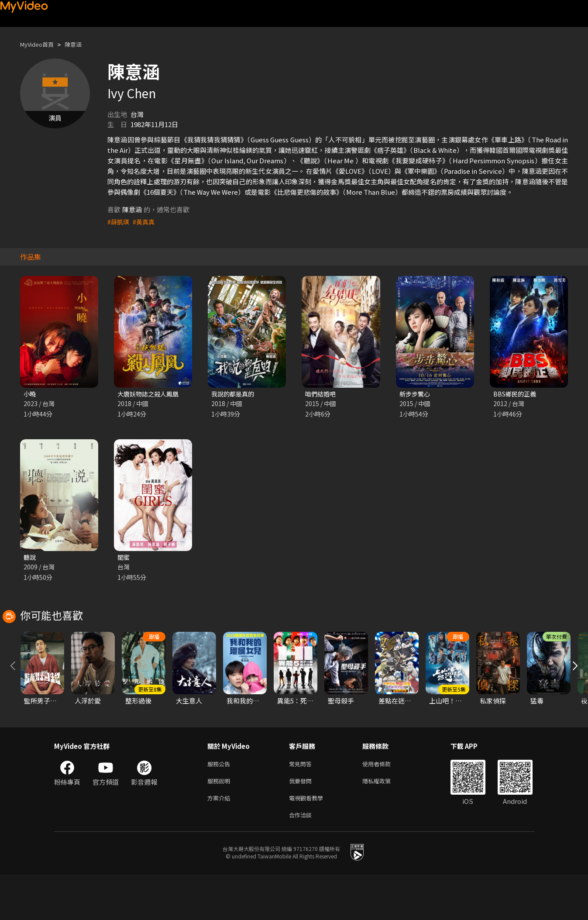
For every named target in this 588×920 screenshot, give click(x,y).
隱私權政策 (384, 822)
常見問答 (302, 804)
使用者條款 (384, 804)
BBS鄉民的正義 (516, 394)
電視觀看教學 (308, 841)
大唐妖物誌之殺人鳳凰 (150, 394)
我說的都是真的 (234, 394)
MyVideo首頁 (40, 44)
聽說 (30, 558)
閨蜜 (124, 558)
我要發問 (302, 822)
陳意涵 (80, 44)
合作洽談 (302, 859)
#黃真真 (145, 221)
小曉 (30, 394)
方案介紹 (220, 841)
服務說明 (220, 822)
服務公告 (220, 804)
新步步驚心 (415, 394)
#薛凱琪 (119, 221)
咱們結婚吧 (321, 394)
